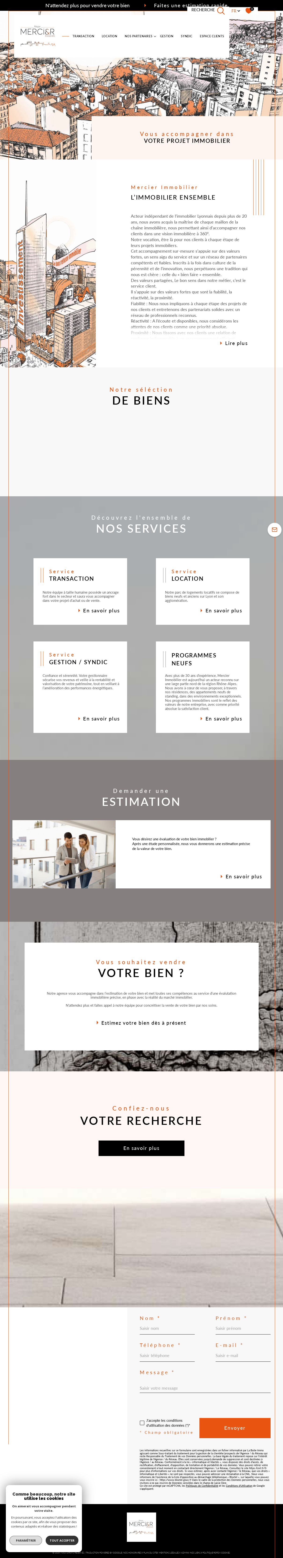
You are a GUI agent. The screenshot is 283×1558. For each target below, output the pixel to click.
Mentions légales (169, 1552)
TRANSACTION (83, 36)
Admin (184, 1552)
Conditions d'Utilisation (239, 1485)
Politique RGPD (210, 1552)
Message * (157, 1372)
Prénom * (232, 1318)
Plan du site (150, 1552)
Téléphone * (160, 1345)
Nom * (150, 1318)
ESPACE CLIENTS (212, 36)
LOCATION (109, 36)
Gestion (166, 36)
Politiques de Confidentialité (202, 1485)
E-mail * (230, 1345)
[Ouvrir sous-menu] (155, 36)
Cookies (225, 1553)
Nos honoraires (132, 1552)
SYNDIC (186, 36)
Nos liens (195, 1552)
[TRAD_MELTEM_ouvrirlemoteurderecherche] (208, 11)
